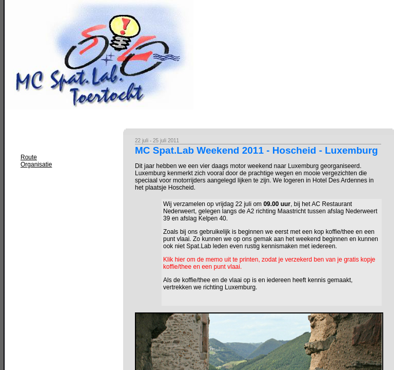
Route (29, 157)
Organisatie (36, 164)
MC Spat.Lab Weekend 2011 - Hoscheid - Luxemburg (256, 150)
